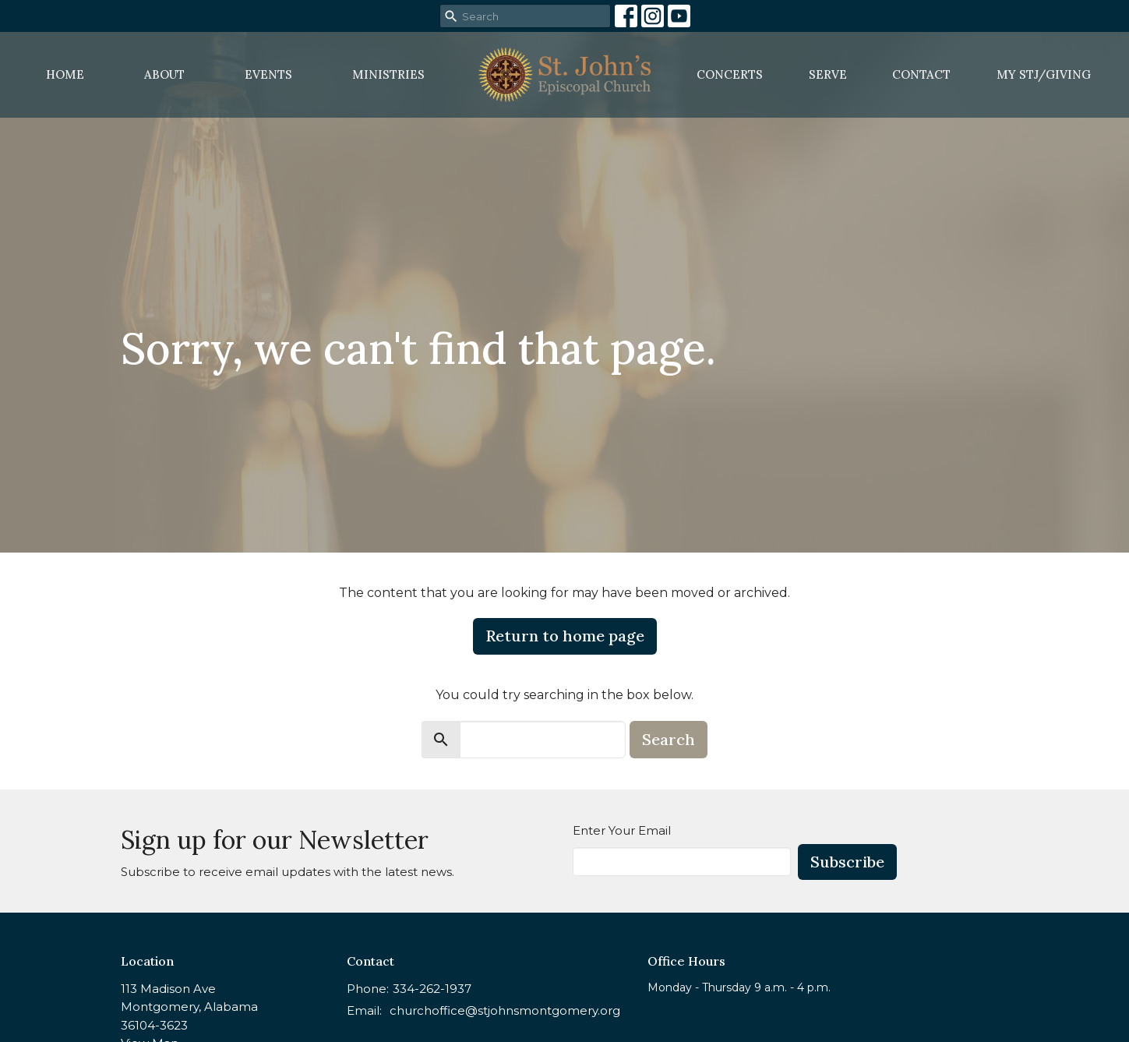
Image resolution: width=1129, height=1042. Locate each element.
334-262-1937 (432, 988)
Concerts (730, 74)
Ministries (388, 74)
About (164, 74)
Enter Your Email (622, 830)
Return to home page (564, 635)
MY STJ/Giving (1044, 74)
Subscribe (847, 861)
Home (65, 74)
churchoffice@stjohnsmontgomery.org (505, 1010)
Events (268, 74)
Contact (921, 74)
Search (668, 739)
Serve (828, 74)
